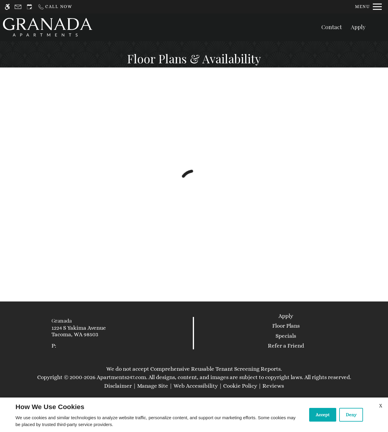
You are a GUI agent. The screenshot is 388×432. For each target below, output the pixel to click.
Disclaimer (118, 386)
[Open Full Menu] (368, 6)
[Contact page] (18, 6)
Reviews (273, 386)
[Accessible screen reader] (7, 6)
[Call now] (54, 6)
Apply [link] (286, 316)
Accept (323, 414)
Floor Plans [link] (286, 326)
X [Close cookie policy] (380, 406)
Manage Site (152, 386)
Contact (331, 27)
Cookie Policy (240, 386)
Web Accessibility (195, 386)
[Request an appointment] (29, 6)
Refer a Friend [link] (286, 346)
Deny (351, 414)
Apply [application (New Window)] (358, 27)
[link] (97, 331)
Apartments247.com (121, 377)
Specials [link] (286, 336)
